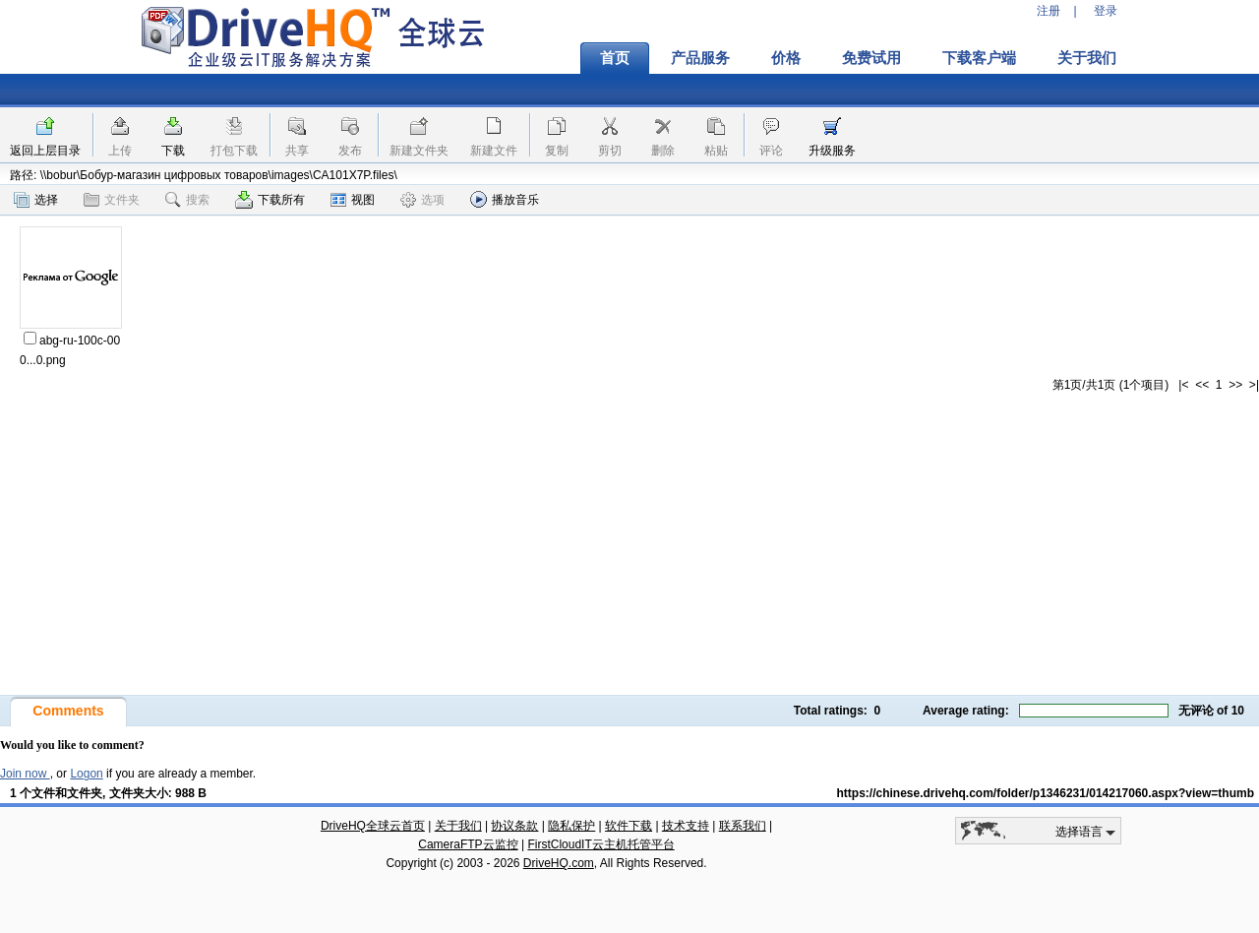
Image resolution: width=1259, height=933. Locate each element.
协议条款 (514, 826)
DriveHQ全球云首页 (373, 826)
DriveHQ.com (558, 863)
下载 (173, 150)
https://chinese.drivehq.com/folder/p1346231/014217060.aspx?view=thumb (1045, 793)
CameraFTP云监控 (467, 844)
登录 (1105, 11)
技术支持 (685, 826)
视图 (352, 200)
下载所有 (270, 200)
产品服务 (700, 58)
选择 (36, 200)
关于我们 (1086, 58)
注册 (1048, 11)
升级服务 (832, 150)
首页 (615, 58)
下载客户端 (979, 58)
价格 (786, 58)
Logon (86, 773)
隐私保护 (571, 826)
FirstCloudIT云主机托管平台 (600, 844)
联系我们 (742, 826)
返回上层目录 (45, 150)
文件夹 (112, 200)
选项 (422, 200)
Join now (25, 773)
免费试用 (871, 58)
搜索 (187, 200)
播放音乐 (504, 199)
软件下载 (628, 826)
